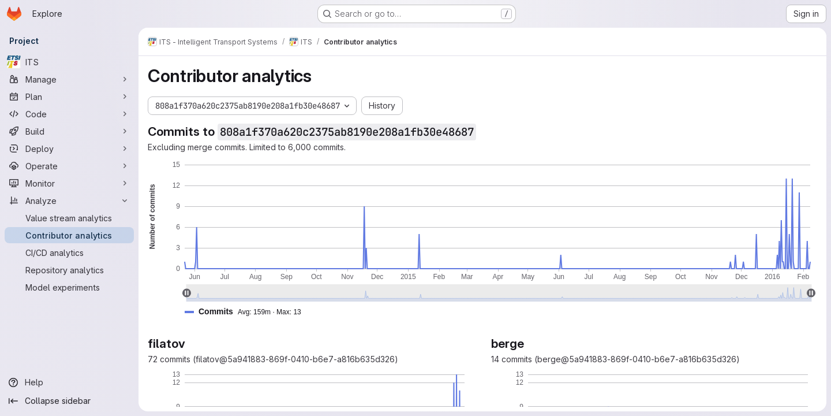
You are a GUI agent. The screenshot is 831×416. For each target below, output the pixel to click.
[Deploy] (69, 148)
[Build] (69, 131)
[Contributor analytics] (69, 235)
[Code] (69, 114)
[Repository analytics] (69, 270)
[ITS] (69, 62)
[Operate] (69, 166)
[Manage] (69, 79)
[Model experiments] (69, 287)
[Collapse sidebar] (69, 401)
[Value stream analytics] (69, 218)
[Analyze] (69, 200)
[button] (247, 312)
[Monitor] (69, 183)
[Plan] (69, 96)
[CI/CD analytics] (69, 252)
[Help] (69, 382)
